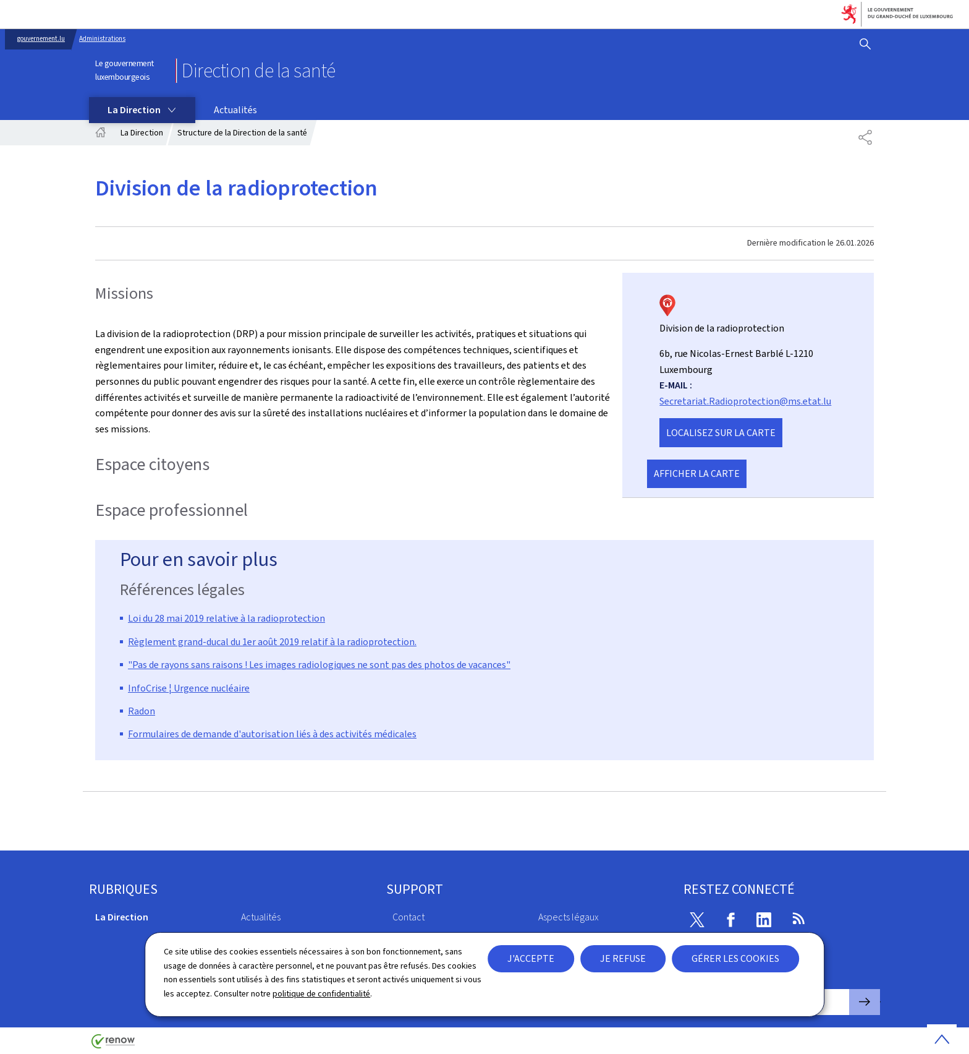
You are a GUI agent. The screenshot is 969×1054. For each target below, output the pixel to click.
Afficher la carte (697, 473)
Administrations (102, 38)
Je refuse (623, 958)
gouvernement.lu (41, 38)
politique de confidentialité (321, 994)
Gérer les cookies (735, 958)
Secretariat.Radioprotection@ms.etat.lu (745, 401)
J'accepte (530, 958)
